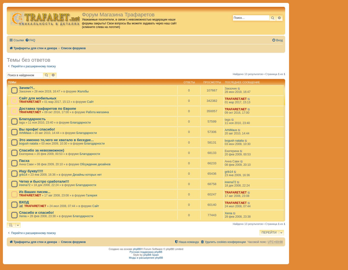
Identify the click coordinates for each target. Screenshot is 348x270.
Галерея (91, 195)
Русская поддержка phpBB (146, 251)
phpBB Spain (151, 254)
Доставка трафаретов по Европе (47, 109)
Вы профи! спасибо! (37, 129)
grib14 (23, 174)
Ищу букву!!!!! (31, 171)
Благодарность (32, 119)
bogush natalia (28, 143)
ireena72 (24, 185)
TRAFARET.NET (30, 102)
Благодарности (80, 122)
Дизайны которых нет (87, 174)
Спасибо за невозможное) (41, 150)
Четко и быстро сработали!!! (44, 181)
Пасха (24, 161)
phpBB (137, 249)
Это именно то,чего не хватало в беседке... (56, 140)
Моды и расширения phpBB (146, 257)
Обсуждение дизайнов (95, 164)
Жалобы (83, 91)
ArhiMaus (25, 133)
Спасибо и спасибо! (36, 213)
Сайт (90, 102)
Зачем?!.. (27, 88)
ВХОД (24, 202)
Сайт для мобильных (37, 98)
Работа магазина (97, 112)
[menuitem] (30, 40)
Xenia (23, 216)
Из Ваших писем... (35, 192)
